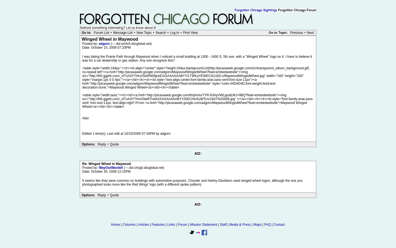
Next (310, 33)
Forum (183, 225)
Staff (223, 225)
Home (115, 225)
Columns (129, 225)
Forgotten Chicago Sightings (256, 10)
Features (158, 225)
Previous (296, 33)
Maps (258, 225)
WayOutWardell (111, 168)
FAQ (267, 225)
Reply (102, 144)
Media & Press (240, 225)
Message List (123, 33)
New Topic (144, 33)
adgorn (105, 44)
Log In (174, 33)
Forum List (101, 33)
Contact (279, 225)
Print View (190, 33)
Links (171, 225)
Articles (143, 225)
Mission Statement (203, 225)
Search (161, 33)
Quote (114, 144)
